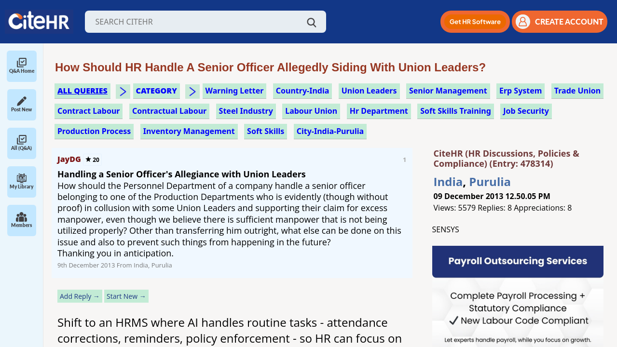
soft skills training (455, 111)
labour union (311, 111)
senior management (448, 90)
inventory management (189, 131)
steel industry (246, 111)
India (448, 181)
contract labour (88, 111)
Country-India (302, 90)
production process (94, 131)
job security (526, 111)
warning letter (235, 90)
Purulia (490, 181)
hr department (379, 111)
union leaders (369, 90)
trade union (577, 90)
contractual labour (169, 111)
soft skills (265, 131)
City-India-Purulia (330, 131)
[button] (475, 22)
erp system (520, 90)
